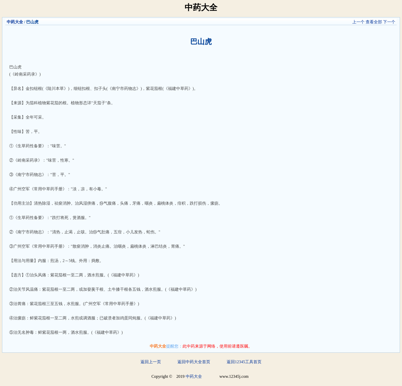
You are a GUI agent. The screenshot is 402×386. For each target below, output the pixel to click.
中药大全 (15, 22)
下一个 (389, 22)
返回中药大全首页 (193, 362)
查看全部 (374, 22)
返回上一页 (150, 362)
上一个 (358, 22)
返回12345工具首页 (244, 362)
